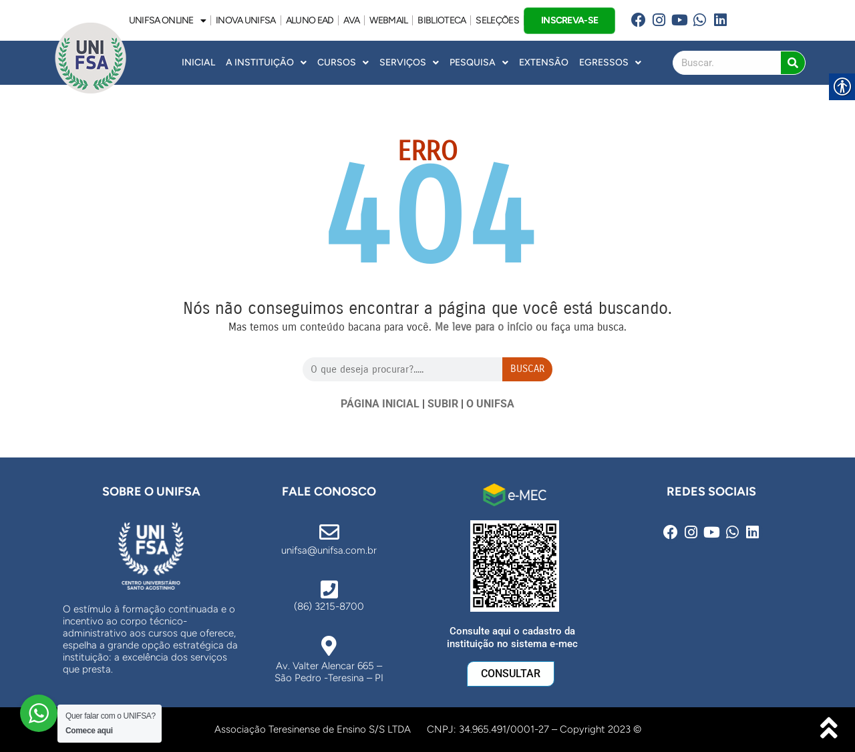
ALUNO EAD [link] (310, 20)
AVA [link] (351, 20)
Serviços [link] (409, 62)
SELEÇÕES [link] (497, 20)
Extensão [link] (543, 62)
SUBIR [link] (443, 403)
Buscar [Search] (527, 369)
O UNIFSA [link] (490, 403)
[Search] (793, 62)
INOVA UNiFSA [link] (246, 20)
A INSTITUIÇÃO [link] (266, 62)
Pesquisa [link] (479, 62)
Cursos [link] (343, 62)
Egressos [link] (610, 62)
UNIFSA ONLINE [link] (167, 20)
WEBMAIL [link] (388, 20)
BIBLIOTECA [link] (441, 20)
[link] (638, 20)
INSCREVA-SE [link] (569, 20)
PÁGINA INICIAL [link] (380, 403)
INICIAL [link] (198, 62)
